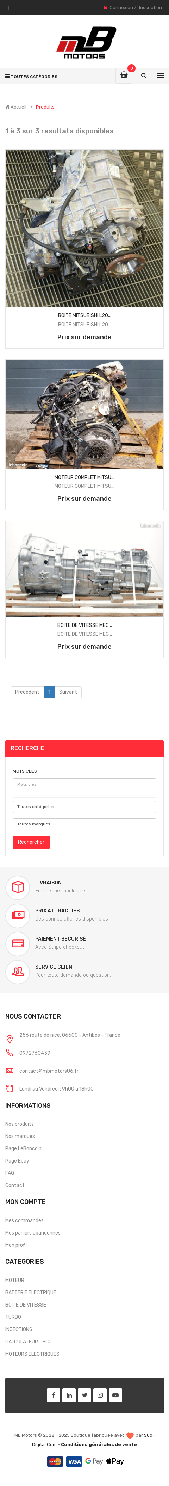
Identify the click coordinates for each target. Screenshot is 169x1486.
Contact (15, 1186)
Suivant (68, 692)
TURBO (13, 1317)
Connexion (121, 7)
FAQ (9, 1173)
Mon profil (16, 1245)
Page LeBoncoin (23, 1149)
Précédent (27, 692)
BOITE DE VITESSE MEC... (84, 625)
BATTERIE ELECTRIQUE (30, 1293)
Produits (45, 107)
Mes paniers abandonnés (33, 1233)
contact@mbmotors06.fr (49, 1071)
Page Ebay (17, 1161)
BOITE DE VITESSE (25, 1305)
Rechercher (31, 842)
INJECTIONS (18, 1330)
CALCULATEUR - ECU (28, 1342)
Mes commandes (24, 1221)
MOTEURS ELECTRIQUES (32, 1354)
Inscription (150, 7)
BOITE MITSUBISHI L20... (84, 316)
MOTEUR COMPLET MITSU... (84, 477)
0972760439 (34, 1053)
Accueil (15, 107)
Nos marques (20, 1136)
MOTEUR (14, 1280)
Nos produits (19, 1124)
